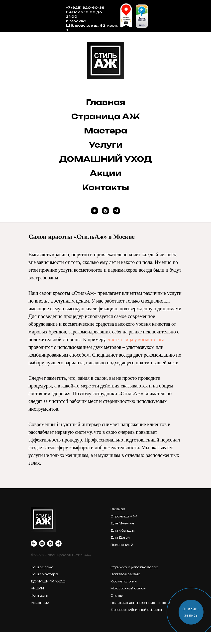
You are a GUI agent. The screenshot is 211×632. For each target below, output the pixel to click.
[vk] (94, 210)
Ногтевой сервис (125, 574)
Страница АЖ (105, 116)
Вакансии (40, 603)
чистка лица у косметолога (136, 339)
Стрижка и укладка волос (134, 567)
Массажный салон (128, 588)
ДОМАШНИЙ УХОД (105, 159)
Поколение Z (121, 545)
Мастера (105, 130)
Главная (105, 102)
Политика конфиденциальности (140, 603)
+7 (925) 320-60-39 (85, 7)
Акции (105, 173)
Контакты (105, 187)
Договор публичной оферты (136, 610)
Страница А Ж (123, 516)
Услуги (105, 144)
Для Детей (120, 537)
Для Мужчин (122, 523)
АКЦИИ (37, 588)
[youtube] (50, 543)
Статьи (116, 595)
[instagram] (105, 210)
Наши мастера (44, 574)
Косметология (123, 581)
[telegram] (116, 210)
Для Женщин (122, 530)
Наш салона (42, 567)
